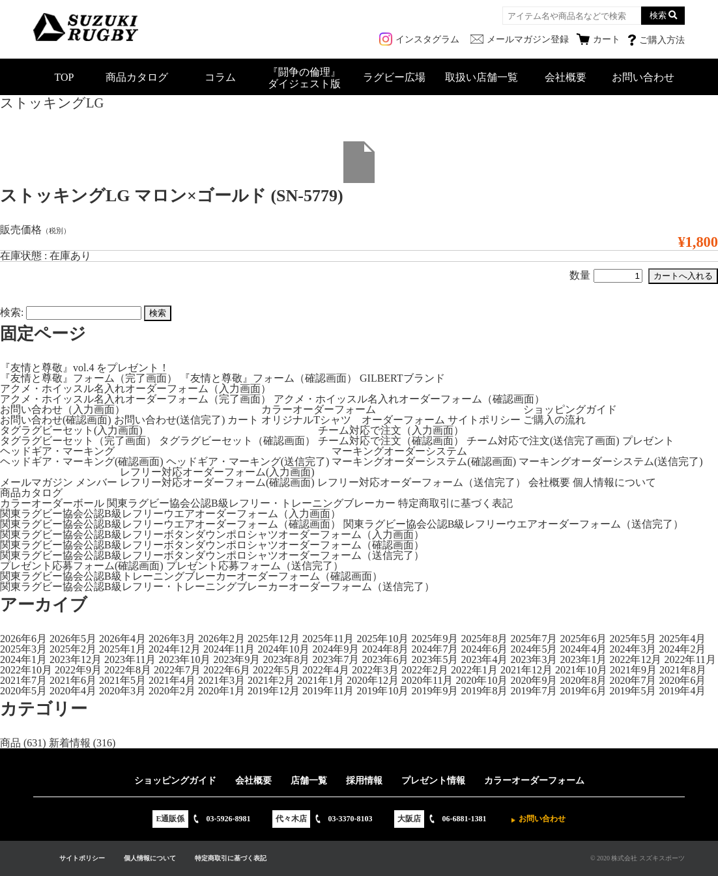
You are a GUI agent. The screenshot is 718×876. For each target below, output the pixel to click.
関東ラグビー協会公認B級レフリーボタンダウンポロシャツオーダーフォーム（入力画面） (212, 534)
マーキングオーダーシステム (399, 451)
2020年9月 (533, 680)
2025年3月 (23, 649)
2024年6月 (484, 649)
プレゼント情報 (433, 780)
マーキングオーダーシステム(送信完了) (611, 461)
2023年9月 (236, 659)
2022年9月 (78, 669)
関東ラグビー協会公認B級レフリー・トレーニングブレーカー (251, 503)
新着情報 (70, 742)
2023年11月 (130, 659)
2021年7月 (23, 680)
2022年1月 (474, 669)
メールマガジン (36, 482)
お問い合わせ (643, 77)
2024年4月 (583, 649)
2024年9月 (335, 649)
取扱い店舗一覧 (481, 77)
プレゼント (648, 440)
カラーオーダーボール (52, 503)
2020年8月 (583, 680)
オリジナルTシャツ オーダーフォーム (353, 419)
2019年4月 (682, 690)
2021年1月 (320, 680)
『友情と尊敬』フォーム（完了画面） (88, 378)
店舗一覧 (309, 780)
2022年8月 (127, 669)
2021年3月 (221, 680)
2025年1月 (122, 649)
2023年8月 (286, 659)
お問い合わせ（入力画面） (62, 409)
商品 (10, 742)
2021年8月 (682, 669)
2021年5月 (122, 680)
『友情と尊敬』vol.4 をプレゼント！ (84, 367)
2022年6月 (226, 669)
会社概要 (565, 77)
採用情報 (364, 780)
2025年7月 (533, 638)
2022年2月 (424, 669)
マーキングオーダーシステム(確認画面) (424, 461)
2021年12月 (526, 669)
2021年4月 (172, 680)
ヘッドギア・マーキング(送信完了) (248, 461)
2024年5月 (533, 649)
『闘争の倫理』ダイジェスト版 (304, 77)
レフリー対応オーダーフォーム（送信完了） (421, 482)
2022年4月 (325, 669)
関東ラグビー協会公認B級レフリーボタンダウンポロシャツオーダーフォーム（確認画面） (212, 544)
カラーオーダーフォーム (318, 409)
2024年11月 (229, 649)
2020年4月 (73, 690)
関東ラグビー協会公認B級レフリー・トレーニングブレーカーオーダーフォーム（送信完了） (217, 586)
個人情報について (614, 482)
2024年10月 (283, 649)
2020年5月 (23, 690)
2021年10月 (581, 669)
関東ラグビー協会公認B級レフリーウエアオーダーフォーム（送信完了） (513, 524)
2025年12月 (274, 638)
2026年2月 (221, 638)
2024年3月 (632, 649)
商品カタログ (137, 77)
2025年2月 (73, 649)
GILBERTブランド (402, 378)
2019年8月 (484, 690)
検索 (658, 15)
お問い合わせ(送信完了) (169, 419)
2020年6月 (682, 680)
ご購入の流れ (554, 419)
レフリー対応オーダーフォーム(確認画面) (217, 482)
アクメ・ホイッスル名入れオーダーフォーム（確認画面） (409, 398)
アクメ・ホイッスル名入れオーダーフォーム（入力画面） (135, 388)
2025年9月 (434, 638)
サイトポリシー (484, 419)
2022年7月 (177, 669)
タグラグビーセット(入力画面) (71, 430)
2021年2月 (271, 680)
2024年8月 (385, 649)
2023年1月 (583, 659)
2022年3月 (375, 669)
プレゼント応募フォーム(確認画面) (82, 565)
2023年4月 (484, 659)
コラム (220, 77)
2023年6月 (385, 659)
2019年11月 (328, 690)
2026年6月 (23, 638)
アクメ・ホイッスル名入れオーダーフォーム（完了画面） (135, 398)
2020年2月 (172, 690)
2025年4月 (682, 638)
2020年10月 (481, 680)
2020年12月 (373, 680)
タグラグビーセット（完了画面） (78, 440)
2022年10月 (26, 669)
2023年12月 (76, 659)
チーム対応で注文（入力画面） (391, 430)
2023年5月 (434, 659)
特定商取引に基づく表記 (455, 503)
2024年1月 (23, 659)
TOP (64, 77)
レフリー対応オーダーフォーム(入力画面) (217, 471)
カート (243, 419)
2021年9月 (633, 669)
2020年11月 (427, 680)
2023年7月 (335, 659)
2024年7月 (434, 649)
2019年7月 (533, 690)
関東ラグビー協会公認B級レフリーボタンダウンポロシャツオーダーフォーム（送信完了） (212, 555)
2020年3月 (122, 690)
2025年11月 (328, 638)
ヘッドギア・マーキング (57, 451)
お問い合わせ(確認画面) (55, 419)
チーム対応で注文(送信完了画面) (543, 440)
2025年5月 (632, 638)
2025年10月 (382, 638)
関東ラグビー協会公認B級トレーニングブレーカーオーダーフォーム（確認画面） (191, 576)
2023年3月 (533, 659)
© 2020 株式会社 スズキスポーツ (637, 858)
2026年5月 (73, 638)
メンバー (96, 482)
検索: (11, 312)
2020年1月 (221, 690)
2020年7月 (632, 680)
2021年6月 (73, 680)
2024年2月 (682, 649)
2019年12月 (274, 690)
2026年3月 (172, 638)
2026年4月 (122, 638)
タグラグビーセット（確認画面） (237, 440)
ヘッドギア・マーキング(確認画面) (82, 461)
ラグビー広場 (394, 77)
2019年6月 (583, 690)
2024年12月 (175, 649)
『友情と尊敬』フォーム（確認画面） (268, 378)
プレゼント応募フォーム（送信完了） (254, 565)
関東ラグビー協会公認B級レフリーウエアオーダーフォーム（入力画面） (170, 513)
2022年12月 (635, 659)
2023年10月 (184, 659)
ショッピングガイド (570, 409)
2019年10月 (382, 690)
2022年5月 (276, 669)
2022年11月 (689, 659)
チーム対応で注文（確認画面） (391, 440)
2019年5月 (632, 690)
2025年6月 (583, 638)
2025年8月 (484, 638)
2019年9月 (434, 690)
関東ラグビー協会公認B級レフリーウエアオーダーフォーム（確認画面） (170, 524)
